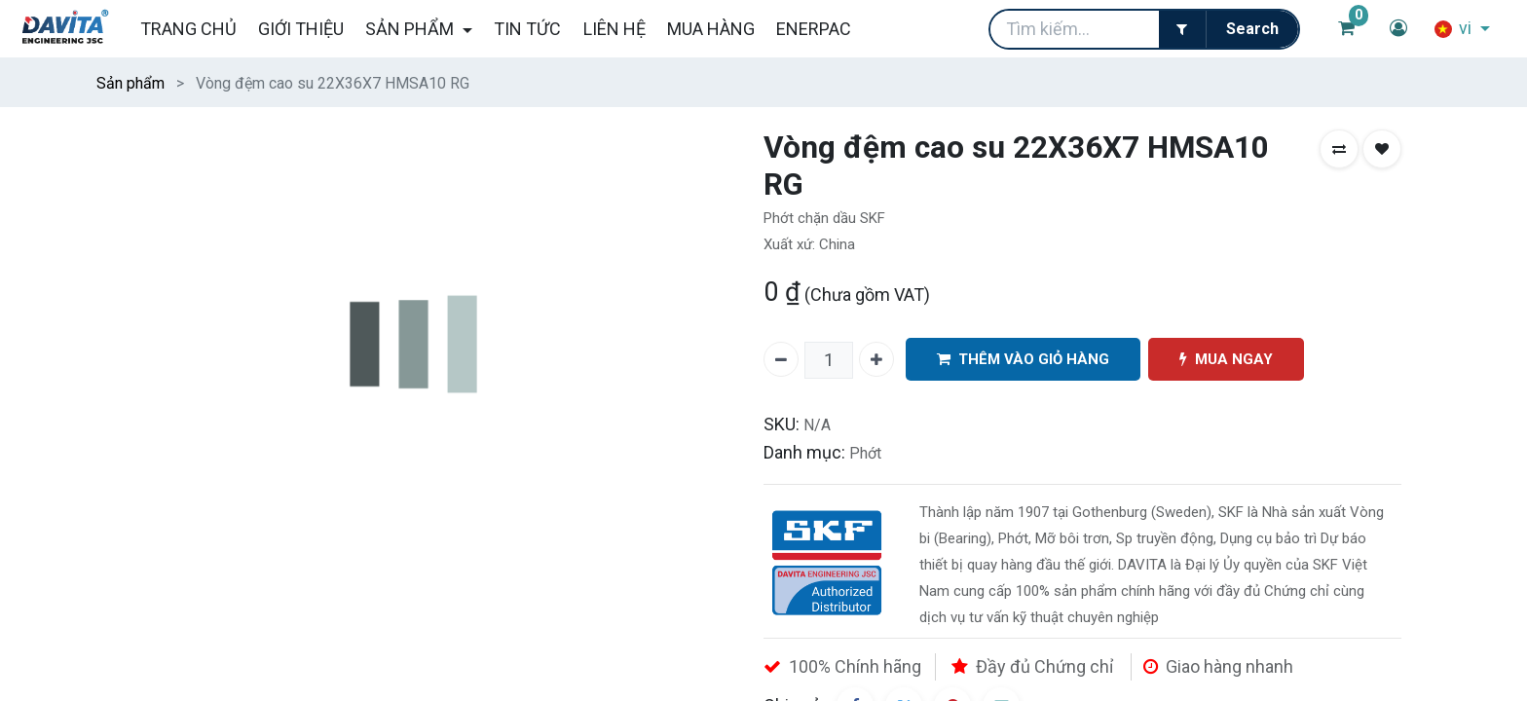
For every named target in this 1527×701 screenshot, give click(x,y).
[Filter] (1182, 29)
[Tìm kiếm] (1252, 29)
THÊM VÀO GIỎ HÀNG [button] (1023, 360)
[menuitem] (187, 28)
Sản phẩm (130, 83)
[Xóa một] (781, 359)
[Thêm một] (876, 359)
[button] (1339, 148)
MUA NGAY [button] (1226, 360)
